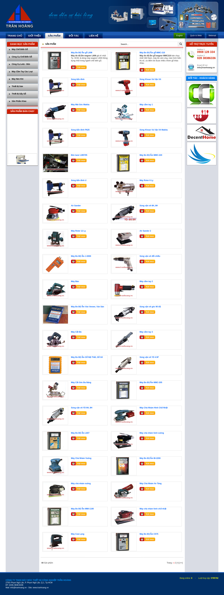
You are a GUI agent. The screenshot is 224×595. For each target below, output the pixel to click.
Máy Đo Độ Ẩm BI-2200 (150, 458)
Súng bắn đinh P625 (80, 130)
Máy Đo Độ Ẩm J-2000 (81, 256)
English (179, 35)
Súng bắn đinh (78, 79)
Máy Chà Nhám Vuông (81, 458)
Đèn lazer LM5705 (79, 155)
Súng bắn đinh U (79, 180)
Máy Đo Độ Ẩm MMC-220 (151, 155)
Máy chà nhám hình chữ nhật (153, 509)
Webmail (212, 35)
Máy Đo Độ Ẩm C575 (149, 534)
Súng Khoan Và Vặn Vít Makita (154, 130)
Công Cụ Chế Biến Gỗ (22, 57)
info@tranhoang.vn (206, 67)
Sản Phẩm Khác (19, 101)
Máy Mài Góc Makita (80, 104)
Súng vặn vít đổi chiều (150, 256)
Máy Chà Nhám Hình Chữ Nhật (154, 408)
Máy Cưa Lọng (77, 534)
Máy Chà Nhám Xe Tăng (151, 483)
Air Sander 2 (145, 231)
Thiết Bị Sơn (17, 86)
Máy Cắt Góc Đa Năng (81, 382)
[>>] (181, 563)
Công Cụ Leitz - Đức (21, 64)
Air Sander (76, 206)
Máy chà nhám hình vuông (152, 433)
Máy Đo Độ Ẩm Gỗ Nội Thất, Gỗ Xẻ (87, 357)
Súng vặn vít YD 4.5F (149, 357)
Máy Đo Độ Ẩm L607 (80, 433)
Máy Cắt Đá (76, 332)
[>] (178, 563)
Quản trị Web (196, 35)
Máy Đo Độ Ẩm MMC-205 (151, 382)
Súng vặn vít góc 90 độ (150, 307)
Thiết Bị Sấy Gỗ (19, 94)
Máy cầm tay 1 (146, 104)
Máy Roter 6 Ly (146, 180)
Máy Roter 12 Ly (78, 231)
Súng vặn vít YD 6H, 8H (81, 408)
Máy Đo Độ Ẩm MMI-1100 (82, 509)
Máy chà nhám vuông (81, 483)
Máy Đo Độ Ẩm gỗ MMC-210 (152, 52)
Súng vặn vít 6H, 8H (149, 206)
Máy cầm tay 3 (146, 332)
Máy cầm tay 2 (146, 281)
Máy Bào (75, 281)
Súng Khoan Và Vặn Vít (150, 79)
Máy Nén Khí (17, 79)
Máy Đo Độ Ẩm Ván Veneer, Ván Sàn (87, 307)
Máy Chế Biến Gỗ (20, 49)
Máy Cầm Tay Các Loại (22, 71)
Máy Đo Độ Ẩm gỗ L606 (81, 52)
